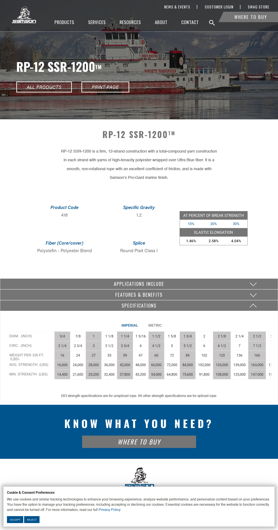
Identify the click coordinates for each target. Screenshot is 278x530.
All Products (44, 87)
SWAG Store (258, 7)
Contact (190, 22)
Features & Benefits (139, 294)
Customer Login (219, 7)
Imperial (129, 325)
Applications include (139, 283)
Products (64, 22)
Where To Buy (250, 22)
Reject (32, 520)
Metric (155, 325)
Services (97, 22)
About (161, 22)
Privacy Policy (109, 510)
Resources (130, 22)
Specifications (139, 305)
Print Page (105, 87)
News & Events (177, 7)
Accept (15, 520)
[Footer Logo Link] (139, 478)
